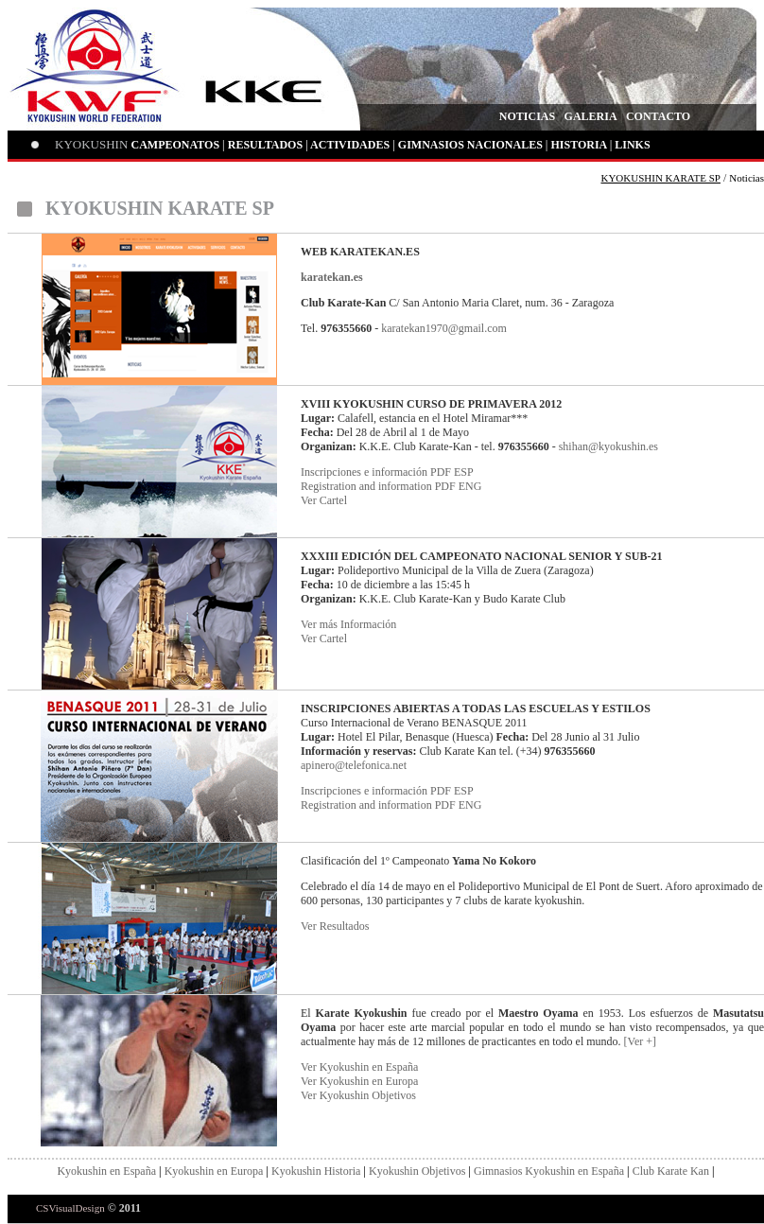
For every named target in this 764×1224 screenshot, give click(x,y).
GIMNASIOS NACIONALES (470, 144)
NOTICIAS (527, 116)
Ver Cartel (324, 500)
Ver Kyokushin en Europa (359, 1081)
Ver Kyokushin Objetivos (358, 1095)
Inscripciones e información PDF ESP (387, 472)
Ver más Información (348, 624)
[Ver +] (640, 1041)
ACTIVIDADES (350, 144)
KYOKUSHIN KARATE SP (660, 178)
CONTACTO (658, 116)
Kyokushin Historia (315, 1171)
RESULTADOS (265, 144)
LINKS (632, 144)
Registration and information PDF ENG (391, 486)
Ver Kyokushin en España (359, 1067)
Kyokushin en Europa (214, 1171)
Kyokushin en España (106, 1171)
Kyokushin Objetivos (417, 1171)
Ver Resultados (335, 926)
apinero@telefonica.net (354, 765)
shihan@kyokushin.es (608, 446)
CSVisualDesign (70, 1208)
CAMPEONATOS (175, 144)
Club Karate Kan (671, 1171)
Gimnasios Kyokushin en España (549, 1171)
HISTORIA (578, 144)
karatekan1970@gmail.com (444, 328)
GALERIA (590, 116)
